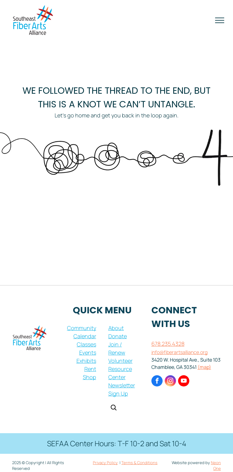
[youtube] (183, 381)
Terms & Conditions (139, 462)
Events (87, 352)
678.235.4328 (167, 343)
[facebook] (157, 381)
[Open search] (113, 408)
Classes (86, 344)
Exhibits (86, 360)
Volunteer (120, 360)
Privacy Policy (105, 462)
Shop (89, 377)
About (116, 328)
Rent (90, 369)
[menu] (220, 20)
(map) (204, 367)
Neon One (216, 465)
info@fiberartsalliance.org (179, 352)
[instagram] (170, 381)
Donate (117, 336)
